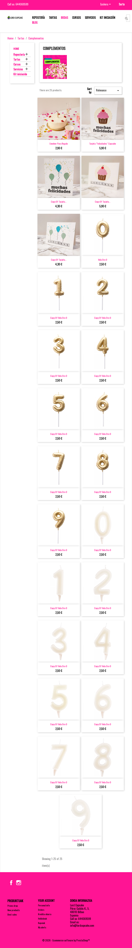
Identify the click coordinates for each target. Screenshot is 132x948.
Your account (46, 901)
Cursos (76, 18)
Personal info (44, 905)
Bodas (64, 18)
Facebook (11, 882)
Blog (34, 22)
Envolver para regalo (59, 143)
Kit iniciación (107, 18)
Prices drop (12, 905)
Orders (41, 909)
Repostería (38, 18)
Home (16, 48)
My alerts (42, 927)
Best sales (12, 914)
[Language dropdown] (106, 5)
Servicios (90, 18)
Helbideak (42, 918)
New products (13, 910)
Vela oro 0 (102, 259)
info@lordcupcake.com (82, 925)
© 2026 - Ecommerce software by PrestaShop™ (66, 940)
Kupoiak (41, 923)
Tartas (53, 18)
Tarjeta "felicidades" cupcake (102, 143)
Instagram (18, 882)
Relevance (108, 90)
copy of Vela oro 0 (58, 317)
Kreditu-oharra (44, 914)
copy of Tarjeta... (59, 201)
